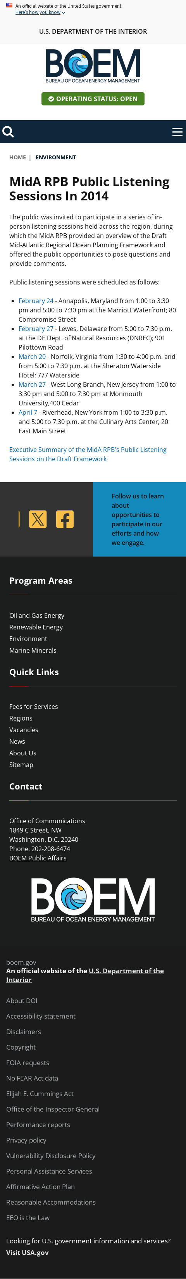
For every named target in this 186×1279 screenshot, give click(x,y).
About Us (22, 753)
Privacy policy (26, 1140)
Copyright (21, 1047)
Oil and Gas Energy (36, 615)
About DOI (22, 1000)
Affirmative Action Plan (40, 1186)
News (17, 741)
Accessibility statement (41, 1016)
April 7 (28, 412)
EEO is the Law (28, 1217)
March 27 (32, 384)
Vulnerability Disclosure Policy (51, 1155)
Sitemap (21, 764)
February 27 (36, 328)
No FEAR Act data (32, 1078)
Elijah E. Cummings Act (40, 1093)
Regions (21, 718)
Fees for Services (33, 706)
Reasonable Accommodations (51, 1202)
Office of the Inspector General (53, 1109)
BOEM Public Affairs (38, 858)
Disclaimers (23, 1031)
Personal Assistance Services (49, 1171)
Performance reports (38, 1124)
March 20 (32, 356)
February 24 (36, 300)
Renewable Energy (36, 627)
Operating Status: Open (97, 99)
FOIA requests (27, 1062)
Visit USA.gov (27, 1252)
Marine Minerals (33, 650)
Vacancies (23, 730)
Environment (28, 638)
